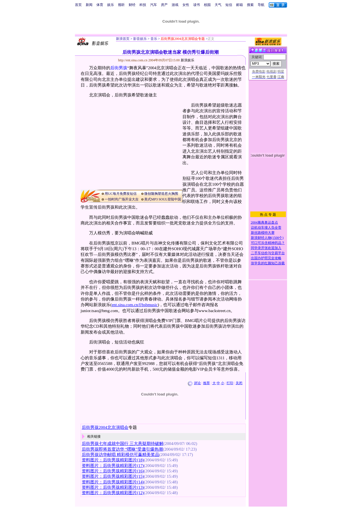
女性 (185, 5)
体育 (99, 5)
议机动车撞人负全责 (266, 228)
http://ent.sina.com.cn (133, 60)
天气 (218, 5)
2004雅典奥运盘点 (264, 222)
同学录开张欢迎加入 (266, 248)
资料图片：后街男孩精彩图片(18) (113, 460)
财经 (132, 5)
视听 (121, 5)
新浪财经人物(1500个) (267, 238)
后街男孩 (118, 68)
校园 (207, 5)
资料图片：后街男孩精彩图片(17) (113, 465)
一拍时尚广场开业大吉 (122, 199)
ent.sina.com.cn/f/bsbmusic (135, 304)
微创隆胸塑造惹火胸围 (161, 194)
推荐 (206, 383)
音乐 (153, 39)
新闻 (89, 5)
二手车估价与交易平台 (268, 253)
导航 (261, 5)
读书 (196, 5)
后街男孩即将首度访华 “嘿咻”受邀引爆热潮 (122, 449)
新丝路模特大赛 (263, 233)
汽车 (153, 5)
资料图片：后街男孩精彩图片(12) (113, 492)
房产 (164, 5)
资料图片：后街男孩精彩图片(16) (113, 471)
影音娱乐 (140, 39)
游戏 (175, 5)
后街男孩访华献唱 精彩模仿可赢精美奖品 (120, 454)
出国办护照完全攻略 (266, 258)
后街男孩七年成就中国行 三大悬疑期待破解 (122, 443)
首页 (78, 5)
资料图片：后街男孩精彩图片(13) (113, 487)
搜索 (250, 5)
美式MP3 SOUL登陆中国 (162, 199)
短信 (228, 5)
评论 (197, 383)
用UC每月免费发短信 (121, 194)
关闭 (239, 383)
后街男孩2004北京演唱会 (105, 427)
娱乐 (110, 5)
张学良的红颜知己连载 (268, 263)
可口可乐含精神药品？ (268, 243)
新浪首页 (123, 39)
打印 (230, 383)
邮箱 (239, 5)
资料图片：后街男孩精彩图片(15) (113, 476)
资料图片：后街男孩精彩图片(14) (113, 482)
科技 (142, 5)
